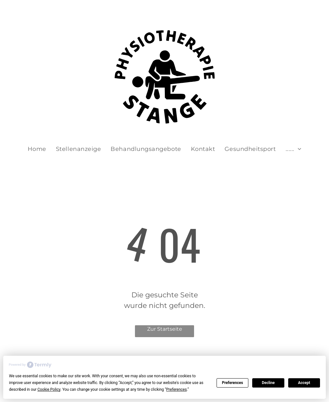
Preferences (232, 382)
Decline (268, 382)
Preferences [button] (176, 389)
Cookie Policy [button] (48, 389)
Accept (304, 382)
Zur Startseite (164, 329)
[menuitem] (37, 149)
